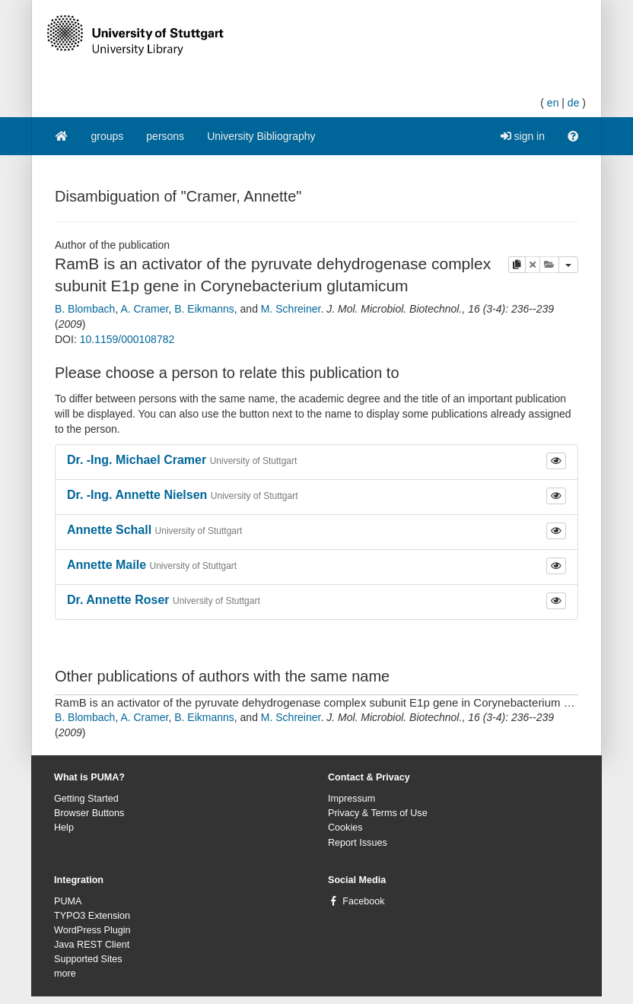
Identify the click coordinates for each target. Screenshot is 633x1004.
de (574, 103)
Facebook (363, 901)
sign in (523, 136)
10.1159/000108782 (127, 339)
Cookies (345, 827)
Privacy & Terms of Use (378, 813)
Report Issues (357, 842)
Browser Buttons (89, 813)
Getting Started (86, 798)
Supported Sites (88, 959)
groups (107, 136)
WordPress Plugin (92, 930)
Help (64, 827)
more (65, 973)
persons (165, 136)
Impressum (351, 798)
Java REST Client (91, 944)
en (553, 103)
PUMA (67, 901)
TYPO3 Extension (92, 915)
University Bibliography (261, 136)
